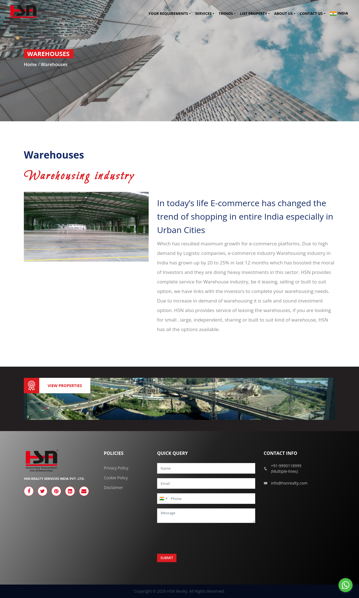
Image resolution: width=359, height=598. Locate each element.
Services (203, 13)
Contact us (311, 13)
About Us (283, 13)
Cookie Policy (116, 477)
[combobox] (163, 499)
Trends (226, 13)
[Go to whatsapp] (346, 585)
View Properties (65, 385)
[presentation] (199, 538)
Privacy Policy (116, 468)
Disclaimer (113, 487)
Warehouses (54, 64)
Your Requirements (168, 13)
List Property (253, 13)
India (339, 13)
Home (30, 64)
